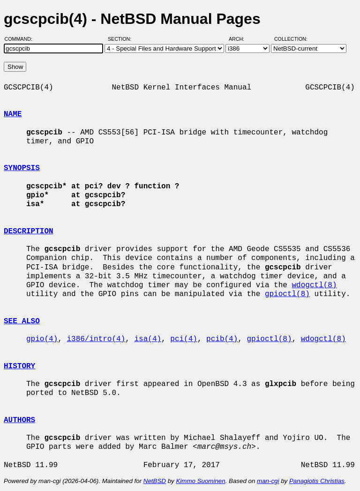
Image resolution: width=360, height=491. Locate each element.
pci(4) (183, 339)
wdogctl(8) (314, 285)
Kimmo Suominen (200, 480)
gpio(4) (42, 339)
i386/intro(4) (96, 339)
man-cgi (268, 480)
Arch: (241, 39)
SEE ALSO (22, 321)
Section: (121, 39)
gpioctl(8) (287, 294)
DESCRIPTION (28, 231)
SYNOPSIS (22, 168)
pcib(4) (222, 339)
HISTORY (19, 366)
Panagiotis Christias (317, 480)
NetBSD (154, 480)
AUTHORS (19, 420)
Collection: (291, 39)
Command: (21, 39)
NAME (13, 114)
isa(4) (147, 339)
